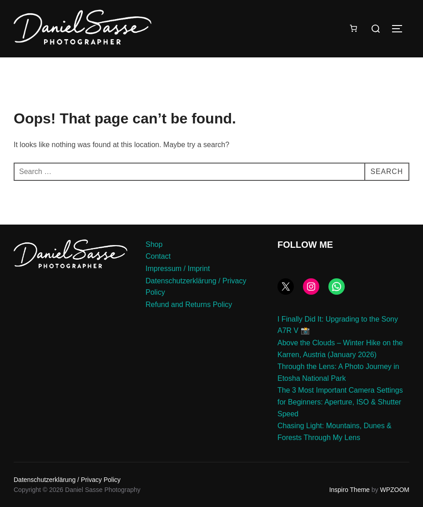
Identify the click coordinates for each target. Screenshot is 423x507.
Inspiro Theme (349, 489)
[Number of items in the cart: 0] (353, 28)
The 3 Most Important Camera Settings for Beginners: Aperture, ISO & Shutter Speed (340, 401)
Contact (158, 256)
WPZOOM (394, 489)
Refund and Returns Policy (189, 304)
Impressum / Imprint (178, 268)
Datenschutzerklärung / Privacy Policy (67, 479)
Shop (154, 244)
